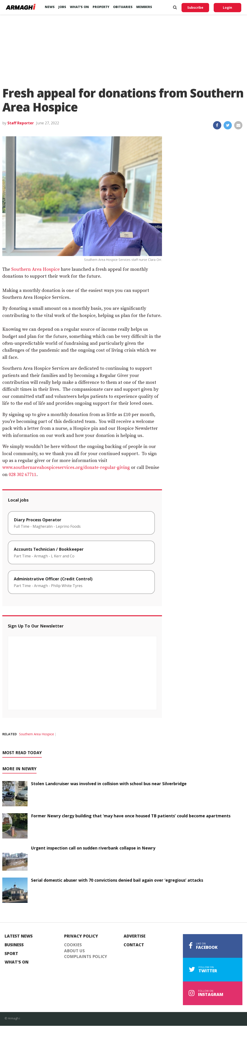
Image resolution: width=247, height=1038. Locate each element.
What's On (16, 962)
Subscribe (195, 7)
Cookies (73, 945)
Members (144, 7)
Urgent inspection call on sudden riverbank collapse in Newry (93, 848)
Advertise (134, 936)
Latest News (19, 936)
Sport (11, 954)
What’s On (79, 7)
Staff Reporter (20, 122)
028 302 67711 (22, 475)
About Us (74, 951)
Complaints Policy (85, 957)
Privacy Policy (81, 936)
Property (101, 7)
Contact (134, 945)
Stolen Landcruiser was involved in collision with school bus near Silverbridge (109, 783)
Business (14, 945)
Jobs (62, 7)
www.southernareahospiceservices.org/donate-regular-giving (66, 468)
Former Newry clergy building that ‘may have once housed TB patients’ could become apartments (130, 815)
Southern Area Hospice (35, 269)
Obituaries (123, 7)
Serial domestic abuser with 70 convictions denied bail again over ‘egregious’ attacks (117, 880)
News (50, 7)
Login (227, 7)
